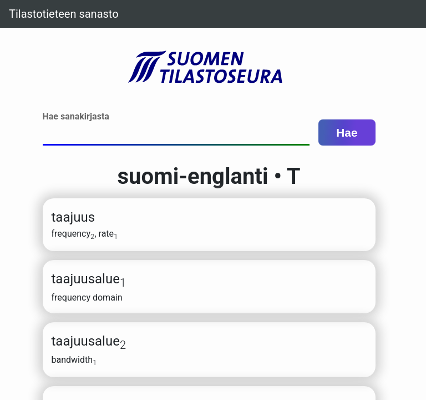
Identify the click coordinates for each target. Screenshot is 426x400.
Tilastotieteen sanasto (64, 14)
